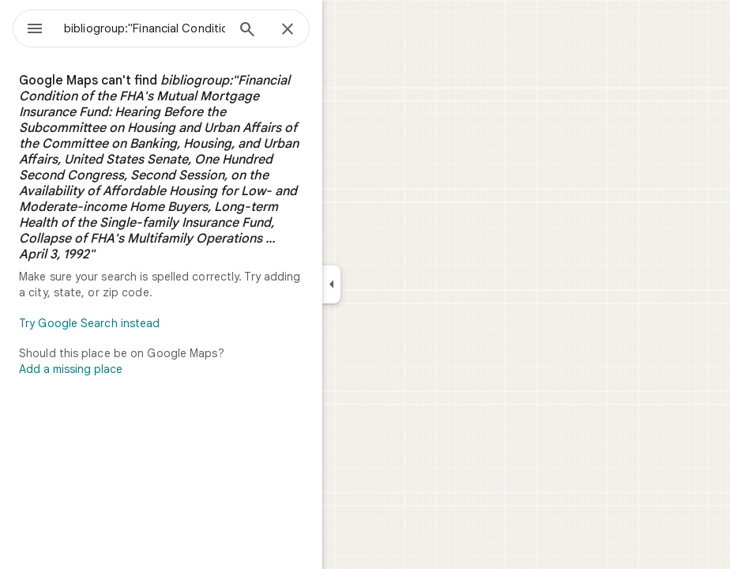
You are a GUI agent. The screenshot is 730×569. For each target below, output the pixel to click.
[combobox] (144, 28)
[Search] (247, 30)
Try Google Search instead (89, 323)
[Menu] (35, 30)
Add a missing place (70, 369)
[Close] (287, 30)
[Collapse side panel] (331, 284)
